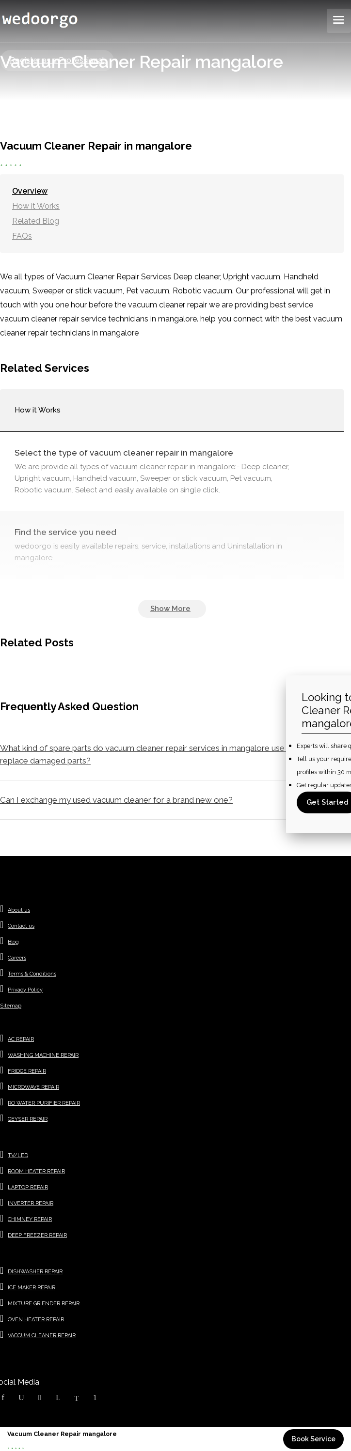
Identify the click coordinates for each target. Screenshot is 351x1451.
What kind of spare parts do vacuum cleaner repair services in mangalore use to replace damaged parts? (147, 754)
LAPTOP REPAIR (28, 1187)
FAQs (22, 236)
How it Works (36, 206)
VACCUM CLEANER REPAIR (42, 1335)
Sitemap (10, 1006)
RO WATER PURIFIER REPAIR (44, 1103)
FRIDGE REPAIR (27, 1071)
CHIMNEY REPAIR (30, 1219)
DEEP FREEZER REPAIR (37, 1235)
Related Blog (35, 221)
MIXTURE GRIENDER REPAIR (44, 1303)
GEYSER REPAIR (28, 1119)
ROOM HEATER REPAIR (36, 1171)
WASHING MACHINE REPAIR (43, 1055)
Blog (13, 942)
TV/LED (18, 1155)
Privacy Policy (25, 990)
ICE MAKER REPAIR (31, 1287)
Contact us (21, 926)
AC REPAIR (21, 1039)
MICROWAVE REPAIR (33, 1087)
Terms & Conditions (32, 974)
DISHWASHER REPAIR (35, 1271)
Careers (17, 958)
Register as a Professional (57, 60)
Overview (30, 191)
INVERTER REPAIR (30, 1203)
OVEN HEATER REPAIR (36, 1319)
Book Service (313, 1439)
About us (19, 910)
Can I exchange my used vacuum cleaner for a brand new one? (116, 800)
